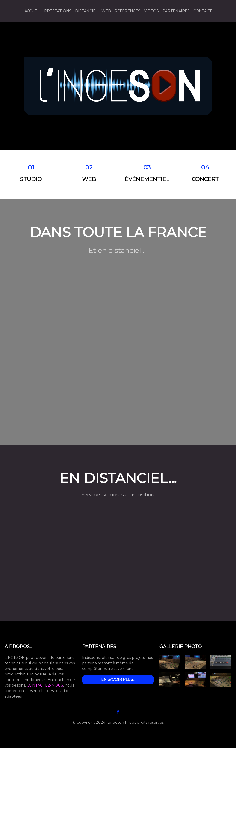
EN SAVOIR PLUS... (118, 679)
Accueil (32, 11)
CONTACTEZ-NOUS (45, 685)
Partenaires (176, 11)
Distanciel (86, 11)
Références (127, 11)
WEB (106, 11)
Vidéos (151, 11)
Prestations (57, 11)
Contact (202, 11)
